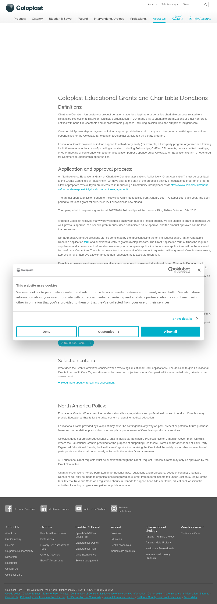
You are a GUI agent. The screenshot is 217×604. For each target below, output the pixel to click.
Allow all (170, 331)
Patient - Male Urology (158, 542)
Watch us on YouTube (95, 509)
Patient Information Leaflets (119, 597)
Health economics (121, 545)
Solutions (116, 533)
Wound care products (123, 551)
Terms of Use (50, 593)
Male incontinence (85, 554)
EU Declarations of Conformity (84, 597)
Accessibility (190, 597)
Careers (9, 545)
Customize (108, 331)
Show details (182, 318)
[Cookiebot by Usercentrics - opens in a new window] (171, 270)
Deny (46, 331)
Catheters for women (87, 542)
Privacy (64, 593)
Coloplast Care (13, 574)
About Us (10, 533)
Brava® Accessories (51, 560)
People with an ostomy (53, 533)
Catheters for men (85, 548)
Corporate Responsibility (19, 551)
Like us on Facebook (24, 509)
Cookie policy (12, 593)
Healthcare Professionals (160, 548)
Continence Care (190, 533)
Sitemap (204, 593)
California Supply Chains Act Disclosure (159, 597)
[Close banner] (199, 270)
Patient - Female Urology (160, 536)
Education (116, 539)
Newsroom (11, 557)
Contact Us (11, 568)
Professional (47, 539)
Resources (11, 562)
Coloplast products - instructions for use (42, 597)
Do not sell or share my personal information (173, 593)
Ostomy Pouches (50, 554)
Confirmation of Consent (84, 593)
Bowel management (86, 560)
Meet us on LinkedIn (59, 509)
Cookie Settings (31, 593)
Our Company (13, 539)
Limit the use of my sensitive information (122, 593)
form (86, 242)
